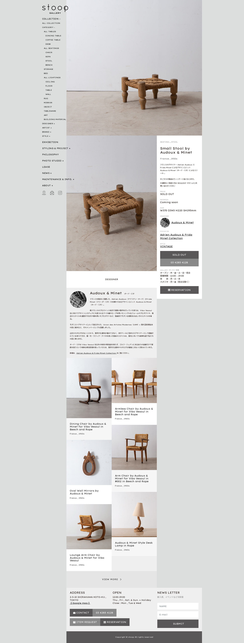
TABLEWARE (50, 111)
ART (46, 115)
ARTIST (46, 128)
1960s (127, 419)
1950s (174, 158)
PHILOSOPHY (50, 154)
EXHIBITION (50, 142)
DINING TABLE (53, 36)
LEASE (46, 167)
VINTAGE (166, 246)
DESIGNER (47, 123)
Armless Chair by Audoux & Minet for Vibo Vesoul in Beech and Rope (134, 411)
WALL (48, 94)
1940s (81, 565)
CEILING (50, 82)
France (164, 158)
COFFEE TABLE (53, 40)
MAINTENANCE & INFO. (57, 179)
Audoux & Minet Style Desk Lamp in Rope (134, 544)
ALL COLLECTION (51, 23)
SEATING (164, 142)
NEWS (46, 173)
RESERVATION (181, 289)
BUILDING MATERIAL (55, 119)
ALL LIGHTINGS (52, 77)
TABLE (49, 90)
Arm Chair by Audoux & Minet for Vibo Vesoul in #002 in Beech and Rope (132, 478)
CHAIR (49, 52)
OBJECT (48, 107)
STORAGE (48, 69)
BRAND (46, 132)
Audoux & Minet (177, 223)
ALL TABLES (50, 31)
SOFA (48, 57)
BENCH (49, 65)
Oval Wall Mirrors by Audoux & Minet (84, 492)
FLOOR (49, 86)
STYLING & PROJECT (55, 148)
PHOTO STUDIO (52, 160)
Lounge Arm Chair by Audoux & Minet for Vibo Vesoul (87, 557)
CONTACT (82, 612)
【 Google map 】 (80, 603)
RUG (46, 98)
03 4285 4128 (179, 262)
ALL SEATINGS (51, 48)
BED (46, 73)
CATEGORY (47, 27)
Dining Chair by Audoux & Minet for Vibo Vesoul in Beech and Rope (88, 426)
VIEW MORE (110, 579)
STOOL (49, 61)
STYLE (45, 136)
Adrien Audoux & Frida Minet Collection (176, 236)
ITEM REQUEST (86, 622)
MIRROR (48, 103)
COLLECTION (50, 19)
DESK (48, 44)
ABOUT (46, 185)
